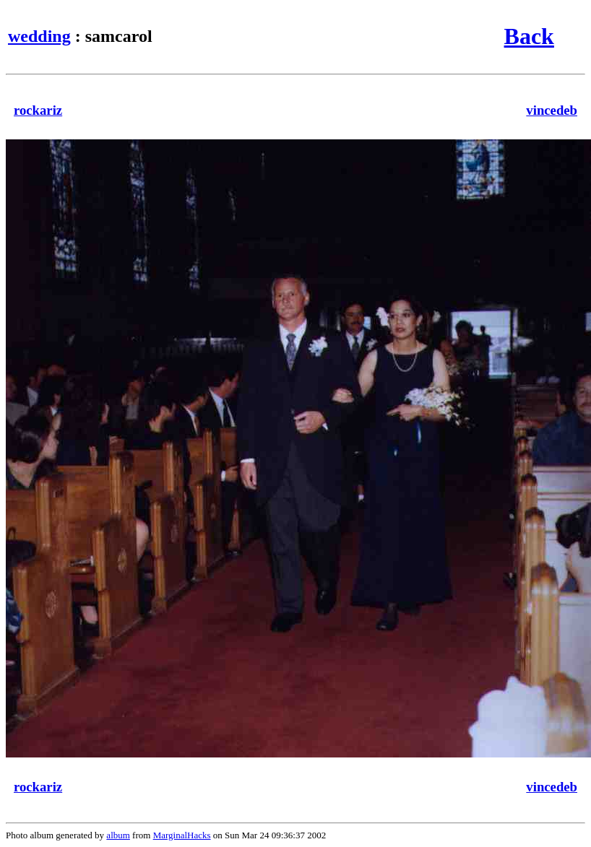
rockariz (38, 110)
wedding (39, 36)
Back (529, 36)
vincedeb (551, 110)
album (118, 835)
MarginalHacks (182, 835)
